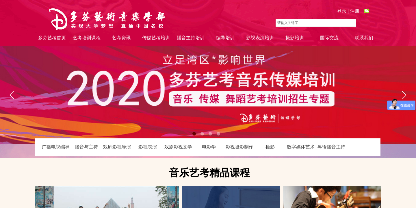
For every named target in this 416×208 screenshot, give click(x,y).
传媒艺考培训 (156, 37)
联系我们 (364, 37)
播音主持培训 (191, 37)
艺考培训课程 (87, 37)
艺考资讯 (121, 37)
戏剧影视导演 (117, 146)
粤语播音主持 (331, 146)
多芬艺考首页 (52, 37)
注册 (354, 11)
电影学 (209, 146)
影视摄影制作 (239, 146)
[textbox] (316, 23)
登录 (341, 11)
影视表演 (147, 146)
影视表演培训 (260, 37)
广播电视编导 (56, 146)
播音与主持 (86, 146)
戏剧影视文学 (178, 146)
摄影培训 (294, 37)
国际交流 (329, 37)
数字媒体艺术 (301, 146)
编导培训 (225, 37)
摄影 (270, 146)
